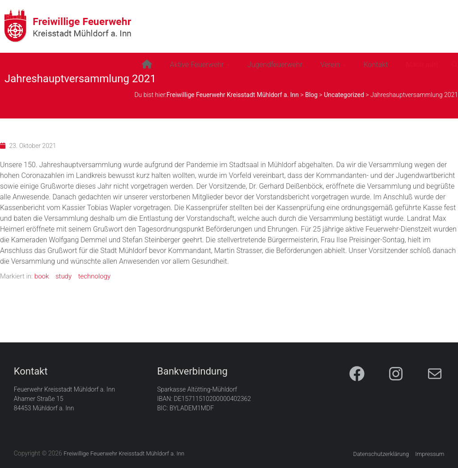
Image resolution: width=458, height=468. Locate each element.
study (63, 276)
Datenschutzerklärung (381, 454)
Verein (330, 64)
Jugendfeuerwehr (274, 64)
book (41, 276)
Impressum (429, 454)
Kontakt (376, 64)
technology (94, 276)
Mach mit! (422, 64)
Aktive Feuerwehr (197, 64)
